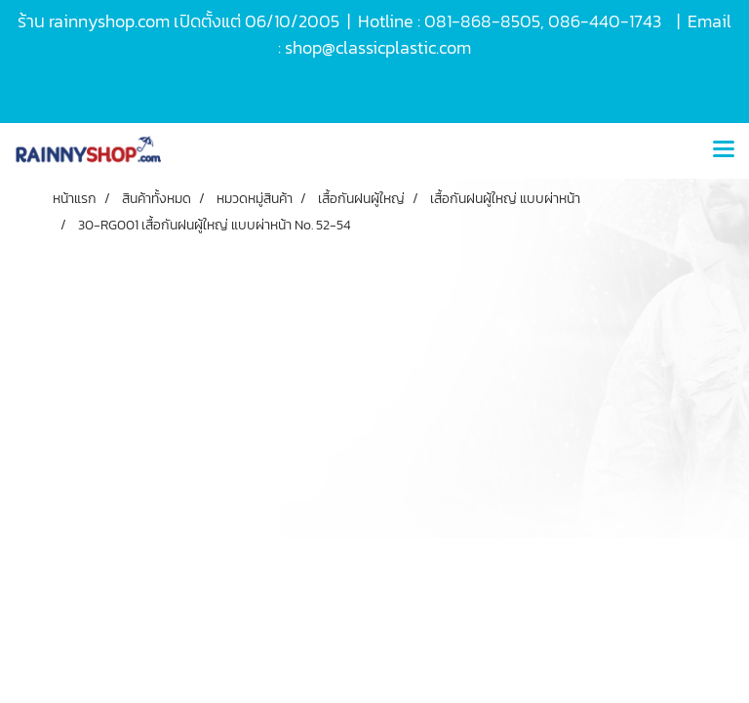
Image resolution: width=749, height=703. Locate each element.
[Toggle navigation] (723, 150)
